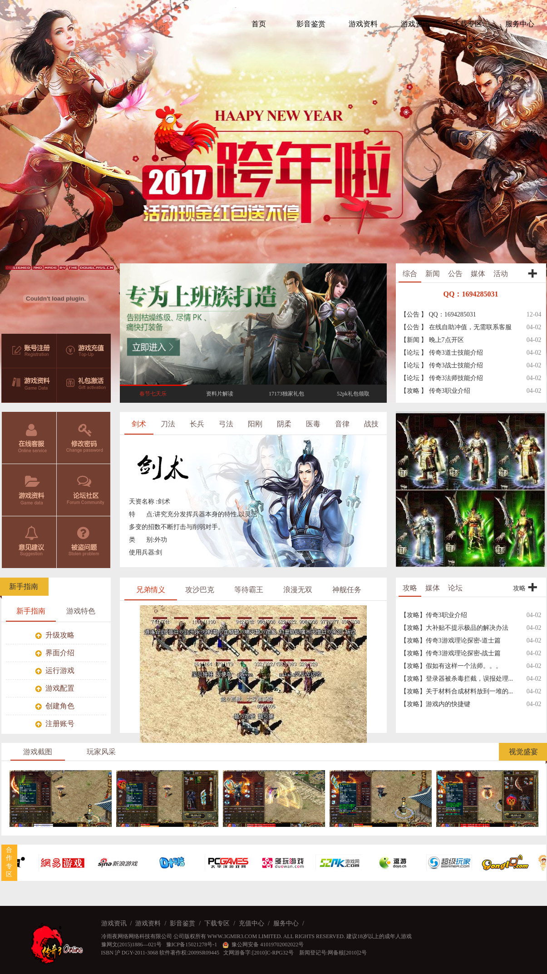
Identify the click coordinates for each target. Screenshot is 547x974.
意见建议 (29, 542)
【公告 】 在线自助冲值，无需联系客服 (456, 327)
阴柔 (284, 424)
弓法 (226, 424)
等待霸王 (248, 589)
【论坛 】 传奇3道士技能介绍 (441, 352)
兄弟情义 (150, 589)
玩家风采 (101, 752)
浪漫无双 (297, 589)
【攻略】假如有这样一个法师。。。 (451, 666)
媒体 (478, 273)
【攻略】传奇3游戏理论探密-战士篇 (450, 653)
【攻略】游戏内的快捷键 (435, 704)
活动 (500, 273)
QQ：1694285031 (471, 294)
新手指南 (23, 586)
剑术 (139, 424)
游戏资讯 (114, 923)
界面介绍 (54, 653)
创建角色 (54, 706)
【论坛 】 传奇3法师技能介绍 (441, 378)
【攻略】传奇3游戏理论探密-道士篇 (450, 640)
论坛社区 (84, 490)
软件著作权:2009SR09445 (189, 952)
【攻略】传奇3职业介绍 (433, 615)
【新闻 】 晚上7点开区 (432, 339)
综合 (410, 273)
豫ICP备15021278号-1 (192, 944)
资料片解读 (219, 394)
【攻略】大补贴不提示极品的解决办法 (454, 627)
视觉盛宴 (523, 752)
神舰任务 (346, 589)
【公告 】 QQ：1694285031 (438, 314)
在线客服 (29, 438)
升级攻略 (54, 635)
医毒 (313, 424)
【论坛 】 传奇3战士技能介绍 (441, 365)
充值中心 (251, 923)
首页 (258, 24)
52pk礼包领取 (353, 394)
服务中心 (286, 923)
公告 (455, 273)
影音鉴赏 (182, 923)
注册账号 (54, 723)
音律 (342, 424)
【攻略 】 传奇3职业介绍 (435, 390)
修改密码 (84, 438)
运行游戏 (54, 670)
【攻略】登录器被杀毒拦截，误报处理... (456, 678)
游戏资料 (29, 490)
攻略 (410, 588)
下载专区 (217, 923)
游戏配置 (54, 688)
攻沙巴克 (199, 589)
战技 (371, 424)
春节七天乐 (153, 394)
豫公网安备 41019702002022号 (263, 944)
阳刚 (255, 424)
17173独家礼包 (286, 394)
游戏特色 (80, 611)
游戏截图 (37, 752)
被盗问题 (84, 542)
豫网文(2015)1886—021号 (131, 944)
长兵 (197, 424)
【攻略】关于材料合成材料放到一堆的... (456, 691)
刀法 (168, 424)
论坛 (455, 588)
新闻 (432, 273)
